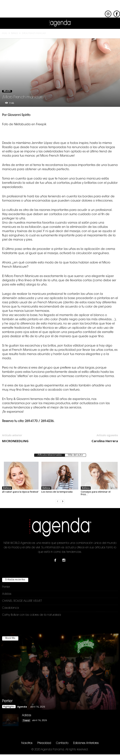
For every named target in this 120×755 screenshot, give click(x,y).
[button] (113, 23)
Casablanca (10, 608)
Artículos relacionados (50, 455)
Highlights (9, 706)
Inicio (4, 33)
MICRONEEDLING (15, 441)
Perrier (6, 587)
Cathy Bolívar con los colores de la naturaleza (31, 615)
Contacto (62, 743)
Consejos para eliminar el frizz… (96, 493)
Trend (26, 720)
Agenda (22, 706)
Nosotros (26, 743)
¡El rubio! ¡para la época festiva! (20, 491)
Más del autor (75, 455)
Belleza (7, 91)
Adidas (6, 594)
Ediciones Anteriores (86, 743)
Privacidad (44, 743)
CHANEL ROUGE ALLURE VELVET (22, 601)
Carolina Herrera (105, 441)
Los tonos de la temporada (57, 491)
